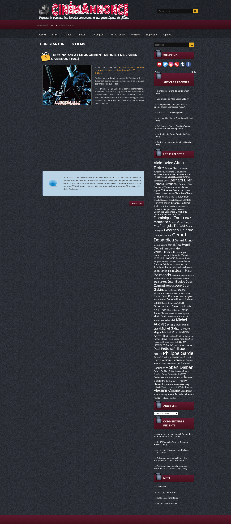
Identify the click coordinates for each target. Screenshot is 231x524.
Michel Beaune (174, 325)
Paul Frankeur (188, 345)
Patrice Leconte (170, 342)
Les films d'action (126, 67)
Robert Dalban (179, 367)
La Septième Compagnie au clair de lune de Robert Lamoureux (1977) (172, 105)
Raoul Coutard (186, 360)
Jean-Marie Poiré (164, 270)
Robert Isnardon (176, 371)
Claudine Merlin (167, 206)
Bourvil (179, 187)
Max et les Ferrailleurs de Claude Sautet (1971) (170, 459)
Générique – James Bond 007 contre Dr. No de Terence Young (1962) (172, 127)
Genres (67, 34)
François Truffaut (172, 226)
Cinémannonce (163, 466)
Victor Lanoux (185, 387)
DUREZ (160, 442)
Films (54, 34)
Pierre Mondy (172, 357)
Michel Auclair (168, 320)
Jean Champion (174, 286)
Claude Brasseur (161, 200)
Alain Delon (163, 163)
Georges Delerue (178, 230)
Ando (158, 450)
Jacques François (164, 258)
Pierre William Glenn (166, 360)
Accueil (55, 25)
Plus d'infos (137, 203)
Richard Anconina (173, 364)
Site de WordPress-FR (166, 503)
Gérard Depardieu (170, 237)
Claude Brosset (175, 200)
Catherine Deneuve (172, 190)
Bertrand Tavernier (164, 187)
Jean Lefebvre (170, 290)
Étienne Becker (169, 398)
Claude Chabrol (171, 203)
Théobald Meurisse (175, 384)
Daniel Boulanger (162, 209)
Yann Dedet (186, 391)
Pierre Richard (184, 357)
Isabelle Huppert (162, 255)
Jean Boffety (160, 282)
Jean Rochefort (170, 296)
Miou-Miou (171, 336)
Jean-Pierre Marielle (180, 278)
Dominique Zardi (168, 218)
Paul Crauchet (173, 345)
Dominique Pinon (172, 214)
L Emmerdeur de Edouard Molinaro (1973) (173, 435)
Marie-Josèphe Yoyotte (179, 313)
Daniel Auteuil (182, 207)
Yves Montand (177, 394)
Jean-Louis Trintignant (164, 267)
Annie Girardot (168, 177)
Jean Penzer (167, 293)
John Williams (175, 299)
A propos (167, 34)
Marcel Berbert (174, 310)
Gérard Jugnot (184, 240)
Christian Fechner (164, 196)
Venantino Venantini (170, 387)
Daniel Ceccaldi (177, 209)
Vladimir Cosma (167, 390)
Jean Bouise (176, 281)
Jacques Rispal (183, 258)
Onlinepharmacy (164, 458)
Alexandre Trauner (162, 174)
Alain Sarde (173, 168)
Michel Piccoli (171, 332)
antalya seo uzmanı (165, 434)
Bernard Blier (181, 180)
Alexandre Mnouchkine (175, 172)
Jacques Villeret (176, 261)
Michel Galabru (171, 328)
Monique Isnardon (184, 336)
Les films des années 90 (124, 70)
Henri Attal (174, 244)
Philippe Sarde (178, 353)
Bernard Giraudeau (166, 184)
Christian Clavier (183, 193)
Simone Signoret (174, 377)
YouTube (135, 34)
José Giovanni (169, 303)
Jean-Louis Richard (179, 264)
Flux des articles (166, 492)
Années (81, 34)
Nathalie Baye (160, 339)
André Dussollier (177, 174)
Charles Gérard (167, 194)
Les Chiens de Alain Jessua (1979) (173, 99)
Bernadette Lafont (161, 181)
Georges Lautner (163, 235)
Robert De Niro (161, 371)
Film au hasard (117, 34)
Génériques (97, 34)
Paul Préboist (163, 348)
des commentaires (167, 498)
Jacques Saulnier (161, 261)
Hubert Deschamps (175, 252)
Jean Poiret (179, 293)
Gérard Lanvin (160, 245)
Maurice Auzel (174, 316)
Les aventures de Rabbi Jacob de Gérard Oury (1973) (173, 467)
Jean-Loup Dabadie (183, 267)
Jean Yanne (160, 299)
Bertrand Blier (185, 184)
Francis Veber (176, 222)
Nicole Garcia (174, 339)
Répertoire (151, 34)
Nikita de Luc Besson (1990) (170, 112)
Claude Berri (182, 196)
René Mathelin (160, 363)
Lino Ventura (174, 306)
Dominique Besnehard (164, 212)
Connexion (161, 486)
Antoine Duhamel (182, 177)
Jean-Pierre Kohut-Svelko (182, 276)
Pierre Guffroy (160, 357)
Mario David (160, 316)
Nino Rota (184, 339)
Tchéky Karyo (172, 381)
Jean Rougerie (186, 296)
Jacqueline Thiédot (180, 255)
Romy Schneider (170, 374)
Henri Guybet (169, 249)
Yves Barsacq (160, 394)
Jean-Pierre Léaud (162, 278)
